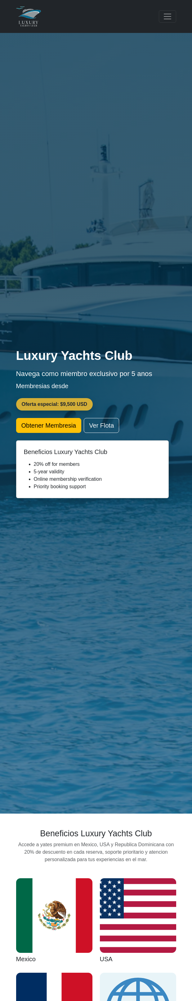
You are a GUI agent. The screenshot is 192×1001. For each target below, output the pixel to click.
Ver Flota (101, 425)
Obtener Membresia (48, 425)
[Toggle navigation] (167, 16)
